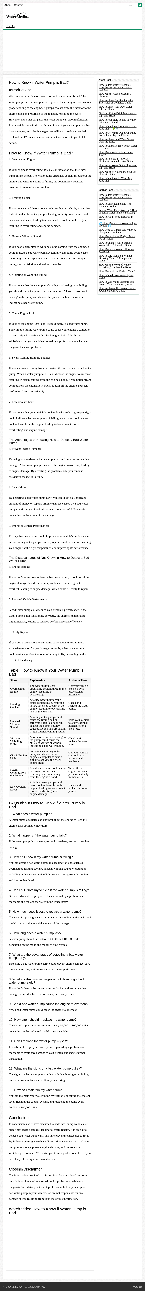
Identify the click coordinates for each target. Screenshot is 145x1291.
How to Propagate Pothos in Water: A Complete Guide (117, 121)
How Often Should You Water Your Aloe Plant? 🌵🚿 (117, 127)
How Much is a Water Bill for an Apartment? (116, 250)
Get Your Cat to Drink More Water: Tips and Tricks (117, 114)
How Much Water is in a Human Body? (116, 153)
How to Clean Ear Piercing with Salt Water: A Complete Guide (116, 101)
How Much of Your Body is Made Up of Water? (117, 237)
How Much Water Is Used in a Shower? (115, 95)
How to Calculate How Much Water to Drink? (118, 147)
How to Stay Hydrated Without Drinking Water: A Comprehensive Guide (117, 258)
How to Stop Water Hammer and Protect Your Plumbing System (116, 283)
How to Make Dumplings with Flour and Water (115, 205)
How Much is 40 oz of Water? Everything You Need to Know (115, 265)
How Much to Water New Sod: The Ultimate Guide (117, 173)
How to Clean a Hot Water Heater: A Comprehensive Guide (117, 289)
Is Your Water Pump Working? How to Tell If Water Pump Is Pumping (118, 211)
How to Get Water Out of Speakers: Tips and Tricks (118, 166)
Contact (18, 5)
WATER (137, 1286)
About (7, 5)
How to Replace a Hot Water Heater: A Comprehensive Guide (116, 160)
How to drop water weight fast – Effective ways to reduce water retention (116, 87)
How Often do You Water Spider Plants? (116, 276)
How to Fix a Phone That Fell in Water (116, 218)
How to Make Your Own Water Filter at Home (115, 108)
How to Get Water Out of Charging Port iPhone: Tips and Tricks (117, 134)
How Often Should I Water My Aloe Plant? (115, 179)
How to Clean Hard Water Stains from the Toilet (116, 140)
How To (10, 26)
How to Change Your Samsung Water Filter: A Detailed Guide (115, 244)
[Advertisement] (72, 51)
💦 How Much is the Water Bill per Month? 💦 (118, 224)
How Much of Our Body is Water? (117, 271)
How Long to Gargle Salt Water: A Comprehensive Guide (117, 231)
